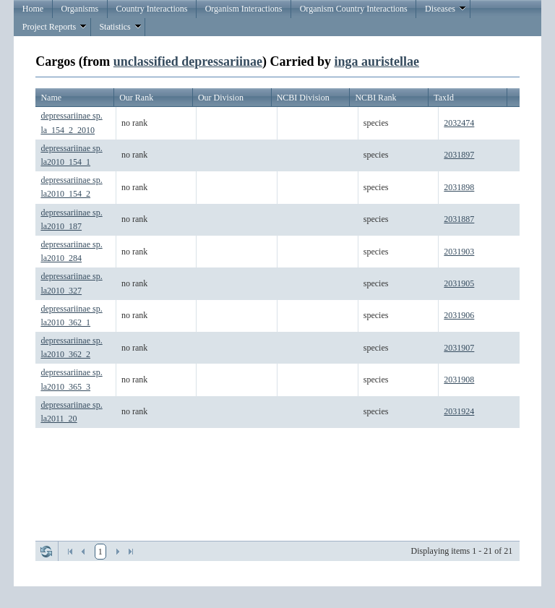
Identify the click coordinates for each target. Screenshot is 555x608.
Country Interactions (151, 9)
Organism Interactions (244, 9)
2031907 (459, 348)
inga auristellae (377, 61)
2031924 (459, 411)
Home (32, 9)
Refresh (46, 551)
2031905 (459, 283)
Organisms (79, 9)
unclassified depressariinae (187, 61)
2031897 (459, 155)
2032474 (459, 123)
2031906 (459, 315)
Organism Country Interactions (354, 9)
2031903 (459, 252)
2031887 (459, 219)
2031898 (459, 187)
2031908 (459, 379)
